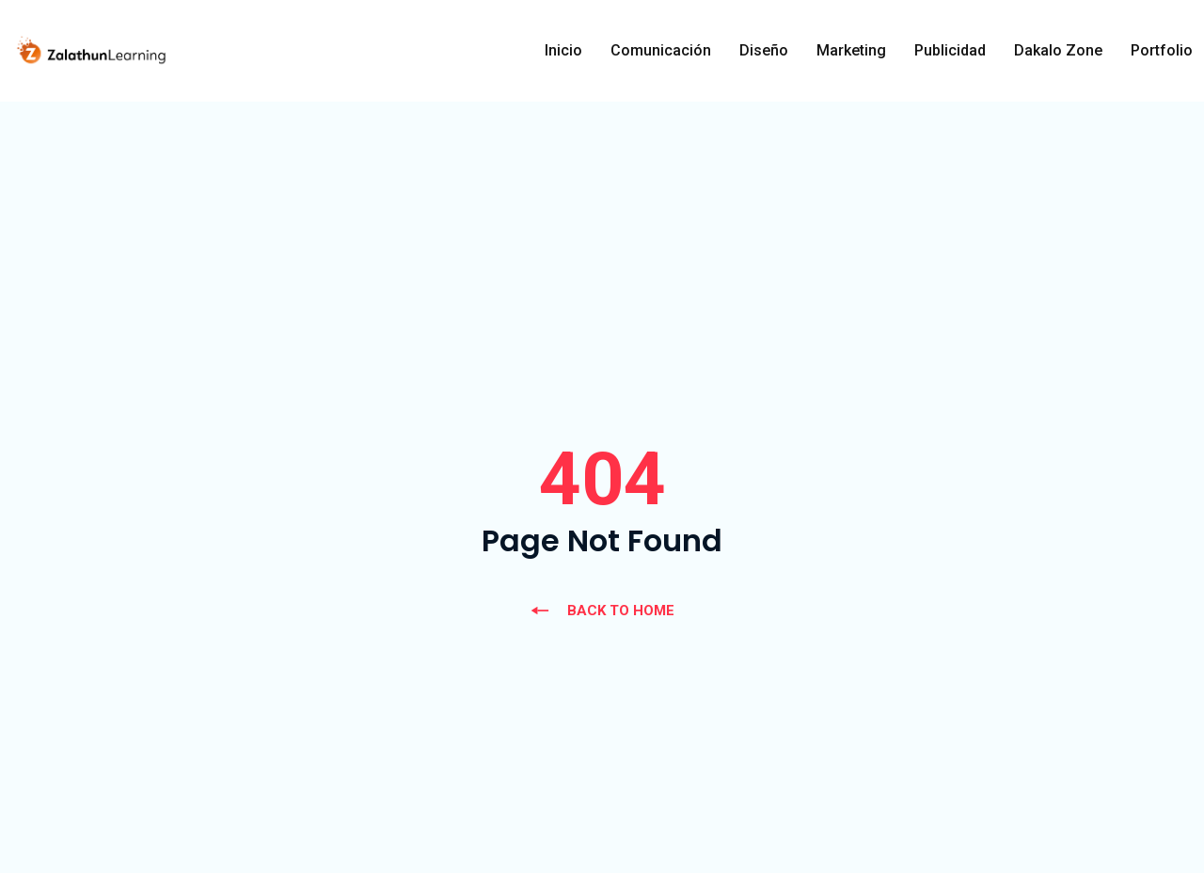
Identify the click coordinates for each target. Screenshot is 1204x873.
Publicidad (950, 50)
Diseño (763, 50)
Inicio (563, 50)
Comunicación (660, 50)
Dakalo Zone (1058, 50)
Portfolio (1162, 50)
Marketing (851, 50)
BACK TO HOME (602, 610)
